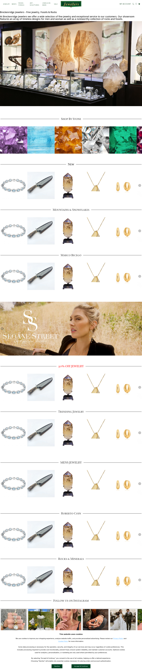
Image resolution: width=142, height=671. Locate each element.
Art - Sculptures (34, 4)
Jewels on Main (46, 4)
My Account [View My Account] (125, 4)
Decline (57, 668)
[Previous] (2, 63)
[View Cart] (139, 4)
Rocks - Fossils (21, 4)
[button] (133, 4)
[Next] (139, 63)
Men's (14, 4)
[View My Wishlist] (136, 4)
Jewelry (6, 4)
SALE (56, 4)
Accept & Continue (81, 668)
